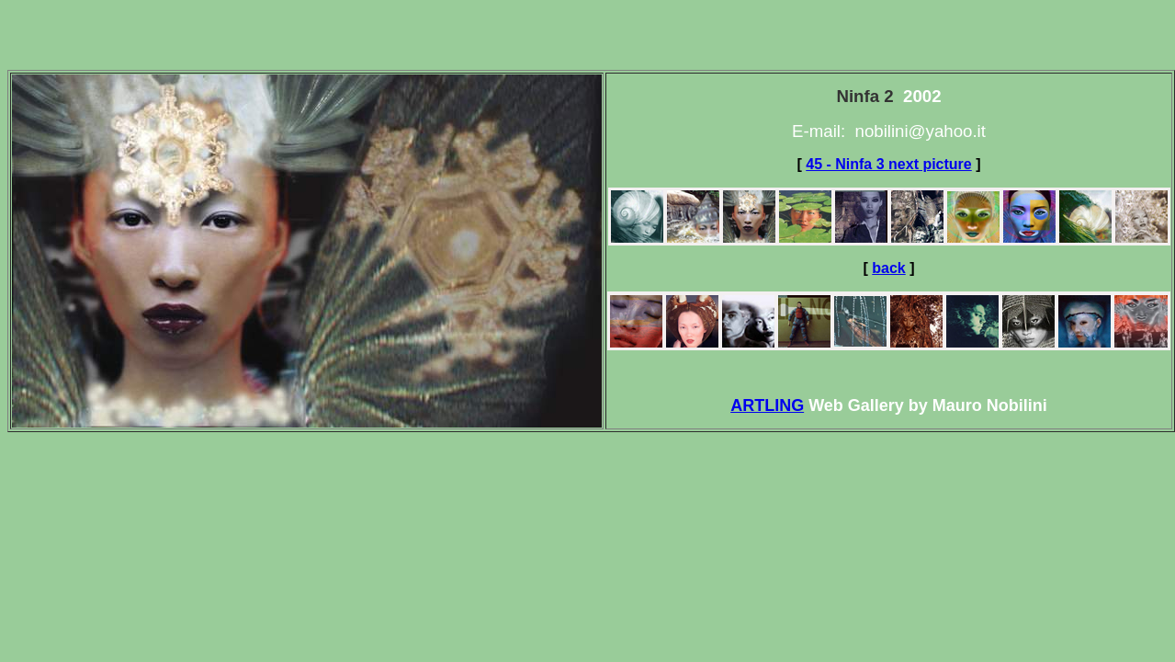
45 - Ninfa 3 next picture (889, 164)
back (888, 268)
